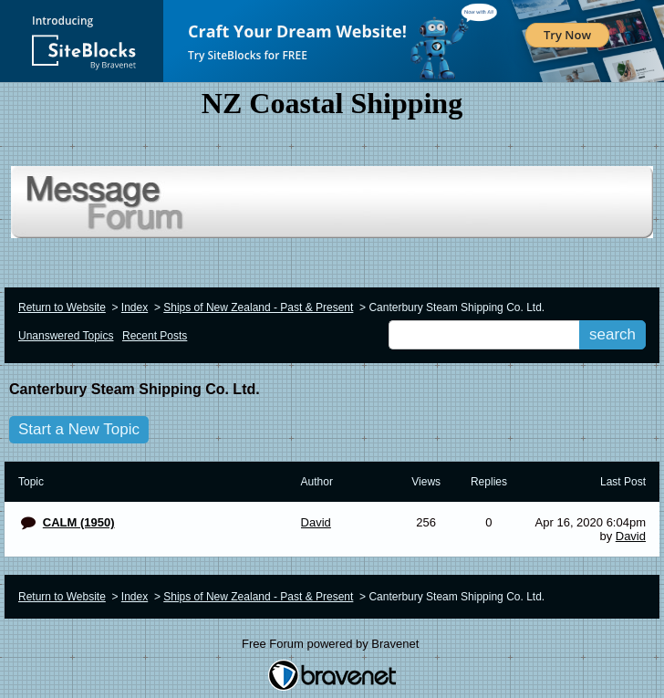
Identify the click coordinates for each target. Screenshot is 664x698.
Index (134, 307)
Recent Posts (154, 335)
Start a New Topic (79, 429)
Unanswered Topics (66, 335)
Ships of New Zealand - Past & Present (258, 307)
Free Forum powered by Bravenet (332, 644)
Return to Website (62, 307)
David (631, 536)
